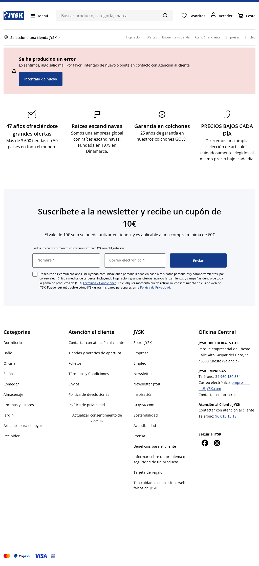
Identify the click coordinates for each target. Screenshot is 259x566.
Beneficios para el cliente (155, 446)
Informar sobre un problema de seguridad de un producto (160, 459)
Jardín (9, 415)
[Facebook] (205, 443)
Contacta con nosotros (217, 394)
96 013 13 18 (225, 416)
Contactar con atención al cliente (96, 342)
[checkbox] (34, 274)
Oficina (9, 363)
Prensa (139, 435)
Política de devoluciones (89, 394)
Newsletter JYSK (147, 384)
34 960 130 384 (228, 376)
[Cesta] (246, 15)
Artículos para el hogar (23, 425)
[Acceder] (221, 15)
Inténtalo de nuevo (40, 79)
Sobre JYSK (143, 342)
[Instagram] (217, 443)
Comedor (11, 384)
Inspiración (143, 394)
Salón (8, 373)
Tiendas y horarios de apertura (95, 353)
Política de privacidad (87, 404)
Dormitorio (13, 342)
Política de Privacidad (155, 287)
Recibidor (12, 435)
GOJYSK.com (144, 404)
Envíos (74, 384)
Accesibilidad (145, 425)
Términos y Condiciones (99, 283)
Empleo (140, 363)
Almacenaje (13, 394)
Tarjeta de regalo (148, 472)
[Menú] (39, 15)
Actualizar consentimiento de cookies (97, 418)
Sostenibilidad (146, 415)
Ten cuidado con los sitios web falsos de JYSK (159, 485)
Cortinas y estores (19, 404)
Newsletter (143, 373)
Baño (8, 353)
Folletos (75, 363)
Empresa (141, 353)
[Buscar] (165, 15)
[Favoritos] (193, 15)
